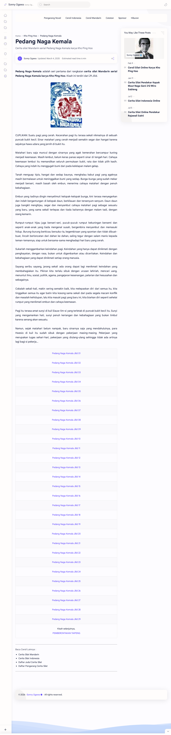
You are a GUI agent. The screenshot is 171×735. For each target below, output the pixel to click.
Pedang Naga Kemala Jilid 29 (66, 619)
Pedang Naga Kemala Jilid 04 (66, 381)
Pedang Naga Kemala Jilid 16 (66, 495)
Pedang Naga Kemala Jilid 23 (66, 562)
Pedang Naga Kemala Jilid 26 (66, 590)
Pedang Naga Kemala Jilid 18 (66, 514)
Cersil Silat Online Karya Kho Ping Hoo (144, 69)
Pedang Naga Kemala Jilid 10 (66, 438)
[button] (165, 4)
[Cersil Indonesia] (73, 18)
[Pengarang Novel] (52, 18)
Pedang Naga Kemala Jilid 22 (66, 552)
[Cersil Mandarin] (93, 18)
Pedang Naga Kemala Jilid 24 (66, 571)
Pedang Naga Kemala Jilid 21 (66, 543)
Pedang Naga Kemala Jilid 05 (66, 391)
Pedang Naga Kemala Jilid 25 (66, 581)
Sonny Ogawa (16, 4)
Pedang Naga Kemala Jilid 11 (66, 448)
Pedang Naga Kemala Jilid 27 (66, 600)
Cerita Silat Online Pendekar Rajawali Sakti (144, 114)
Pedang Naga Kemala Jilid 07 (66, 410)
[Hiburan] (135, 18)
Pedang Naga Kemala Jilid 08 (66, 419)
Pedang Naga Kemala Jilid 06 (66, 400)
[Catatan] (110, 18)
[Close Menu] (168, 731)
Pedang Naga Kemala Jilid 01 (66, 353)
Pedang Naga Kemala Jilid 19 (66, 524)
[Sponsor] (122, 18)
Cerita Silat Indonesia (28, 658)
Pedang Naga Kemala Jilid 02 (66, 362)
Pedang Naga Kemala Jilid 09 (66, 429)
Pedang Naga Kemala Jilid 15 (66, 486)
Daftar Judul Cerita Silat (30, 662)
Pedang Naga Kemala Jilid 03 (66, 372)
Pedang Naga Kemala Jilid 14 (66, 476)
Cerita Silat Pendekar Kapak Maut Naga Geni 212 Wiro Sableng (144, 86)
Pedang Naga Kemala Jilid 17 (66, 505)
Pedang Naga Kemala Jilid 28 (66, 609)
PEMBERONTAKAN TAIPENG (66, 633)
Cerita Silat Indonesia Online (144, 100)
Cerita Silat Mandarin (28, 654)
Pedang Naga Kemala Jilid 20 (66, 533)
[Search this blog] (63, 5)
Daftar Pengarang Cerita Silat (33, 666)
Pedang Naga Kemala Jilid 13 (66, 467)
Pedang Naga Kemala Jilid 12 (66, 457)
